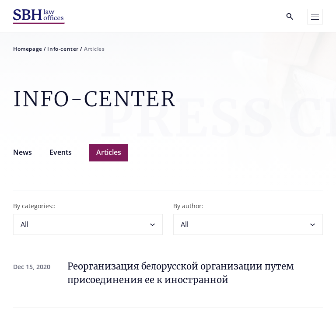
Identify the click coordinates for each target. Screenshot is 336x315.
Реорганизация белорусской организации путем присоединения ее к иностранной (180, 273)
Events (60, 152)
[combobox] (88, 224)
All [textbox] (24, 224)
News (22, 152)
